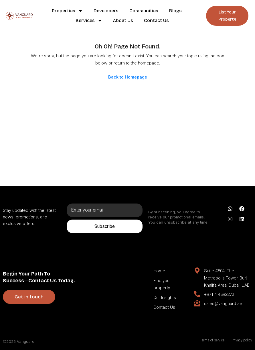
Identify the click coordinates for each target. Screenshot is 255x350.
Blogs (175, 10)
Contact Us (156, 20)
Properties (67, 11)
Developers (106, 10)
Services (89, 21)
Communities (143, 10)
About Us (123, 20)
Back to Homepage (127, 77)
